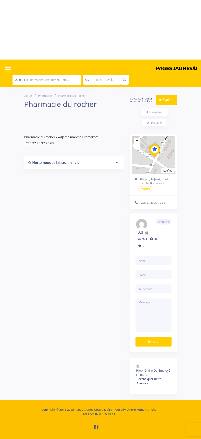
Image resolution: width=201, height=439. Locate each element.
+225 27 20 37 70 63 (152, 203)
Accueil (28, 96)
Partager (154, 123)
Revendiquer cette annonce (149, 381)
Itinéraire (145, 188)
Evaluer (166, 100)
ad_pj (143, 232)
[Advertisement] (100, 30)
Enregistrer (154, 112)
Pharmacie (45, 96)
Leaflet (167, 170)
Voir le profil (163, 222)
